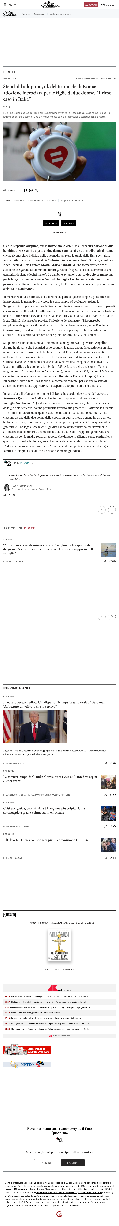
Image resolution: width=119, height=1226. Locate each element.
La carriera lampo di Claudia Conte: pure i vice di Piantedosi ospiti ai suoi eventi (50, 778)
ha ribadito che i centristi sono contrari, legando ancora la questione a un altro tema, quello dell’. (57, 347)
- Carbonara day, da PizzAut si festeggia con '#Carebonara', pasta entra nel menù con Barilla (47, 1029)
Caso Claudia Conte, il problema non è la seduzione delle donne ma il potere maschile (59, 477)
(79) (112, 561)
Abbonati (91, 4)
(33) (12, 495)
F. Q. (6, 106)
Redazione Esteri (14, 763)
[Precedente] (102, 510)
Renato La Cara (13, 561)
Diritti (9, 72)
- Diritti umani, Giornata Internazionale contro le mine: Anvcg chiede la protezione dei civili (45, 1002)
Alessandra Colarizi (16, 826)
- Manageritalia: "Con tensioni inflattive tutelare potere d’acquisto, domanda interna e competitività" (49, 1024)
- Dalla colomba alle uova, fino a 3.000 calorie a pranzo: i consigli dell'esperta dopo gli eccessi (47, 1007)
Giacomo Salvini (13, 858)
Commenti (10, 190)
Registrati (72, 1162)
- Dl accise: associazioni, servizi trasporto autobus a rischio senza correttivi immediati (43, 1018)
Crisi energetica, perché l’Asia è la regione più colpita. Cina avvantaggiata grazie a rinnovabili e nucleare (44, 810)
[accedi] (108, 5)
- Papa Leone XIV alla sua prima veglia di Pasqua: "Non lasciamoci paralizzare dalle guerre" (46, 997)
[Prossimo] (112, 510)
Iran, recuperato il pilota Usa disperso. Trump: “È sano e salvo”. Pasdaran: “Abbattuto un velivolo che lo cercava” (54, 704)
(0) (113, 763)
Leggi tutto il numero (59, 969)
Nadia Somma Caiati (22, 486)
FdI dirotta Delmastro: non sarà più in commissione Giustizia (45, 840)
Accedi (46, 1162)
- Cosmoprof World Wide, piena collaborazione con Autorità (32, 1013)
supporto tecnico (58, 1205)
